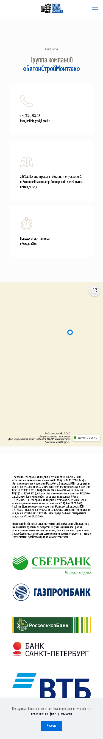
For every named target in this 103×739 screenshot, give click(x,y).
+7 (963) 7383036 (30, 116)
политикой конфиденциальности (51, 714)
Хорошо (51, 725)
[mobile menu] (95, 8)
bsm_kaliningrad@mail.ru (35, 121)
